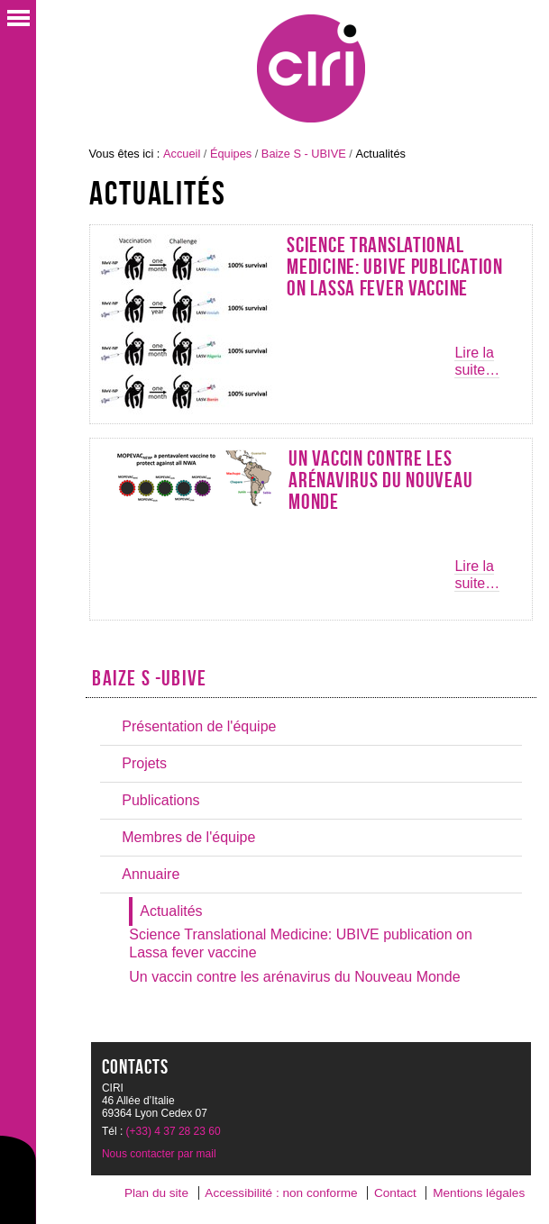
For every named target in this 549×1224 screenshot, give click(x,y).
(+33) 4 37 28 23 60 (173, 1131)
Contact (395, 1193)
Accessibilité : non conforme (281, 1193)
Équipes (231, 153)
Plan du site (156, 1193)
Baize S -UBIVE (149, 678)
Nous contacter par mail (159, 1153)
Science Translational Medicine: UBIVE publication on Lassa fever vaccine (394, 266)
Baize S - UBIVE (303, 153)
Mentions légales (479, 1193)
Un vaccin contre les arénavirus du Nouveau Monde (380, 480)
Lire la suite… (476, 361)
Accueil (181, 153)
